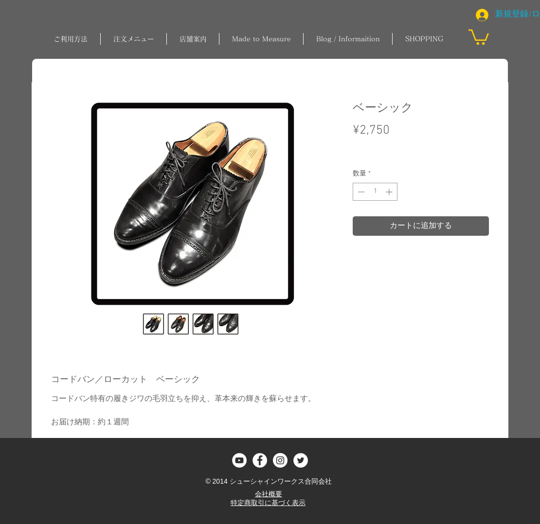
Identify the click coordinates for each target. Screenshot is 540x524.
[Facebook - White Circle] (259, 460)
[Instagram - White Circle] (280, 460)
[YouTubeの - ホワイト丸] (239, 460)
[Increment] (390, 191)
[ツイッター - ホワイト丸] (300, 460)
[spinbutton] (375, 191)
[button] (133, 39)
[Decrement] (360, 191)
